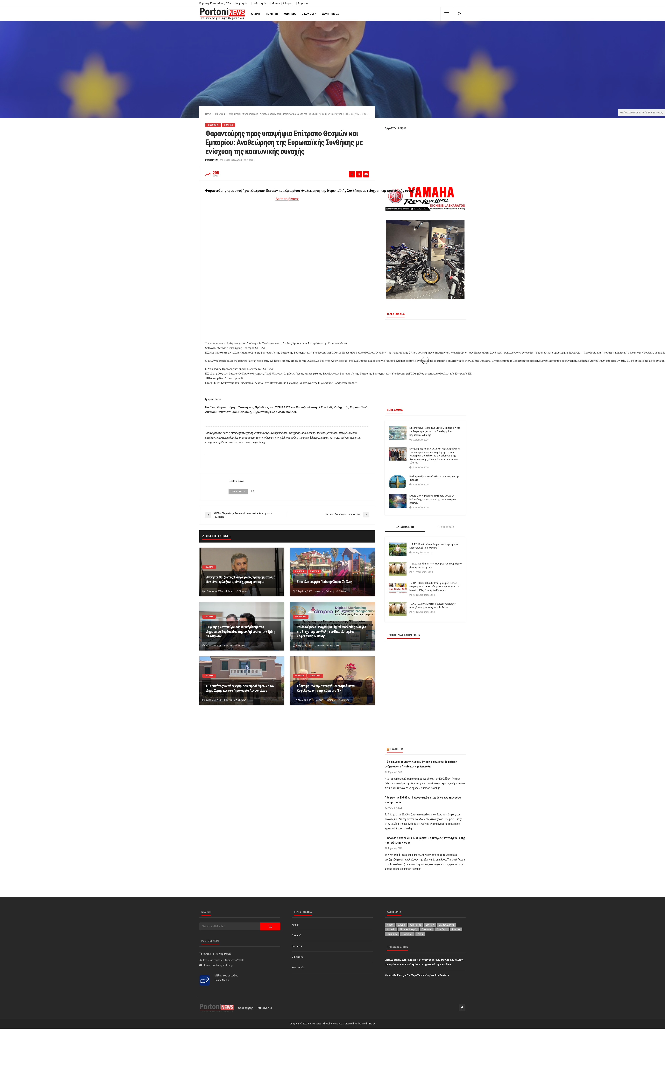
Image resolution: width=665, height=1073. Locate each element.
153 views (334, 645)
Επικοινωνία (264, 1008)
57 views (242, 645)
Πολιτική (272, 14)
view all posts (238, 491)
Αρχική (255, 14)
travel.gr (396, 749)
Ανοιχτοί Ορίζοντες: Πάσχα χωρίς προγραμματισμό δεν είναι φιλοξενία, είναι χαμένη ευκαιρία (240, 579)
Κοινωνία (290, 14)
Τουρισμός (315, 675)
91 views (242, 700)
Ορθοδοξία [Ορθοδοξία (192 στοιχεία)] (441, 929)
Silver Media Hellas (365, 1023)
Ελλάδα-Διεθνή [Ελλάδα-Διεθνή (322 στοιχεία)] (446, 924)
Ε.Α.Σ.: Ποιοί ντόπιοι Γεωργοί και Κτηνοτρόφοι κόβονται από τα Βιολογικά (434, 546)
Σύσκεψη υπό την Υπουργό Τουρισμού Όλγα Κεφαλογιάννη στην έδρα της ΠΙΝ (325, 688)
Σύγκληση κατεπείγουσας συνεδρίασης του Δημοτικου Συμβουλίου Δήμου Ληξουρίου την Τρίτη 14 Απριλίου (240, 631)
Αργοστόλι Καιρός (395, 128)
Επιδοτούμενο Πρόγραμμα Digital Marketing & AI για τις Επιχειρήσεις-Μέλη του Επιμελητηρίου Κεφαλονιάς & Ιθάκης (331, 631)
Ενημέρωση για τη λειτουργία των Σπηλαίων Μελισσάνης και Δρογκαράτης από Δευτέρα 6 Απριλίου (432, 499)
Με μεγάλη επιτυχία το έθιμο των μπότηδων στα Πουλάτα (417, 975)
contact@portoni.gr (222, 965)
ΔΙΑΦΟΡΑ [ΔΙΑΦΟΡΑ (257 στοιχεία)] (430, 924)
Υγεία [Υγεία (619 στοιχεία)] (420, 934)
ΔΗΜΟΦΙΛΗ (405, 527)
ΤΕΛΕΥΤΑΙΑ (445, 527)
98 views (343, 591)
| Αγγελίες (302, 3)
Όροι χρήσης (245, 1008)
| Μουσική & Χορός (281, 3)
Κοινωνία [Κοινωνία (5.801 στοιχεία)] (391, 929)
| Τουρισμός (240, 3)
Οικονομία (308, 14)
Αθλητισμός (330, 14)
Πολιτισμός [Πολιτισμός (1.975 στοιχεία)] (392, 934)
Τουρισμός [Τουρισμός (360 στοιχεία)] (407, 934)
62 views (243, 591)
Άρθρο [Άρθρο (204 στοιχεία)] (401, 924)
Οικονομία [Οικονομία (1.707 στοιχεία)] (427, 929)
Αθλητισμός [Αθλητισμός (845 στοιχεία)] (415, 924)
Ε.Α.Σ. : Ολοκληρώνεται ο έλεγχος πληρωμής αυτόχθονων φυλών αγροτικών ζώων (432, 605)
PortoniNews (211, 160)
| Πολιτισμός (258, 3)
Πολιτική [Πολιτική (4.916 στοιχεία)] (456, 929)
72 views (345, 700)
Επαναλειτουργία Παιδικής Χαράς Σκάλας (324, 582)
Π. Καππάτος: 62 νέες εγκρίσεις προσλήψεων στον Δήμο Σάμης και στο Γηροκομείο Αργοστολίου (240, 688)
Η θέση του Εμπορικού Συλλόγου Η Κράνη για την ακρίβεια (434, 478)
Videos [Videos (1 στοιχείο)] (390, 924)
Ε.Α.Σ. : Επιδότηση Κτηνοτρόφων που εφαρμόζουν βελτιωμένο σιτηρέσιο (435, 565)
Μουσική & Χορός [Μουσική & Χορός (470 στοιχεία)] (408, 929)
